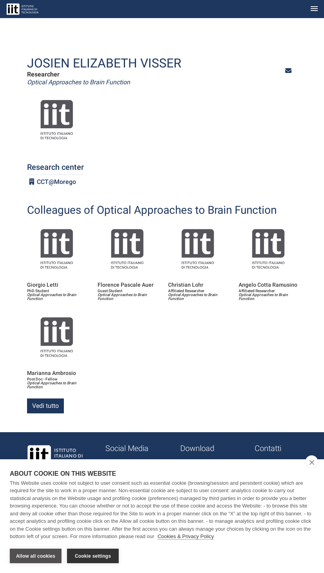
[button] (288, 71)
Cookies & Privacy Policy (185, 537)
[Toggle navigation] (314, 9)
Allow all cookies (35, 556)
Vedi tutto (45, 405)
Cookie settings (93, 556)
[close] (311, 462)
